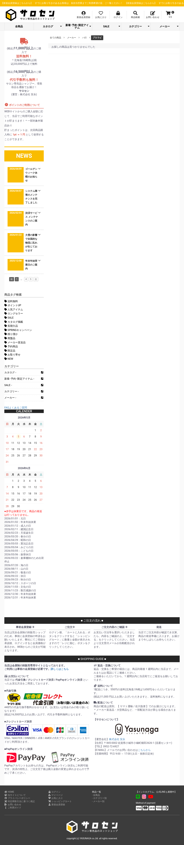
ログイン (54, 792)
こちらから (144, 750)
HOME (9, 792)
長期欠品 (11, 325)
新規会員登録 (56, 804)
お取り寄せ (12, 354)
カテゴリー (139, 26)
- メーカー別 (98, 801)
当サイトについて (15, 795)
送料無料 (11, 301)
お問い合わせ (12, 804)
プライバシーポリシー (17, 798)
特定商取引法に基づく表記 (19, 801)
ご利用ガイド (12, 807)
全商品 (19, 26)
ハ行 (84, 37)
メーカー (169, 26)
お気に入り (55, 798)
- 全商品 (96, 795)
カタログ (52, 26)
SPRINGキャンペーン (18, 330)
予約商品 (11, 346)
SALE (111, 26)
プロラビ (97, 37)
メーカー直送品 (15, 342)
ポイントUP (12, 305)
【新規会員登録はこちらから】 (77, 3)
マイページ (55, 795)
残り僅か (11, 334)
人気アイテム (13, 309)
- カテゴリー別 (99, 798)
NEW (8, 358)
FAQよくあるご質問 (15, 407)
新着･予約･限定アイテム (78, 26)
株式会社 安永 (117, 739)
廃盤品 (9, 338)
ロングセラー (13, 313)
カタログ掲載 (13, 321)
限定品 (9, 350)
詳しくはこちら (60, 669)
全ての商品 (55, 37)
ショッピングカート (60, 801)
